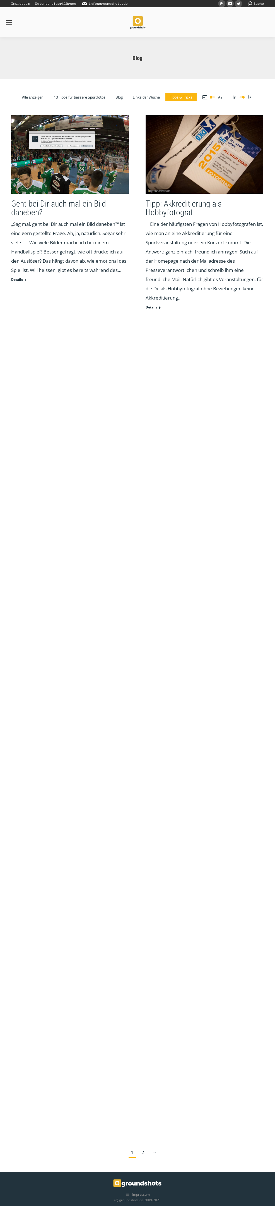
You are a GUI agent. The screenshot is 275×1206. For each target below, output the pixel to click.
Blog (119, 97)
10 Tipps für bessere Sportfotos (79, 97)
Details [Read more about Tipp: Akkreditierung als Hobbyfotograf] (151, 307)
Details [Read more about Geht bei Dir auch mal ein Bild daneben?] (17, 279)
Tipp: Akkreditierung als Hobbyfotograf (183, 208)
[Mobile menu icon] (9, 22)
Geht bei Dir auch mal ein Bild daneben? (58, 208)
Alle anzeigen (33, 97)
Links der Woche (146, 97)
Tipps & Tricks (181, 97)
